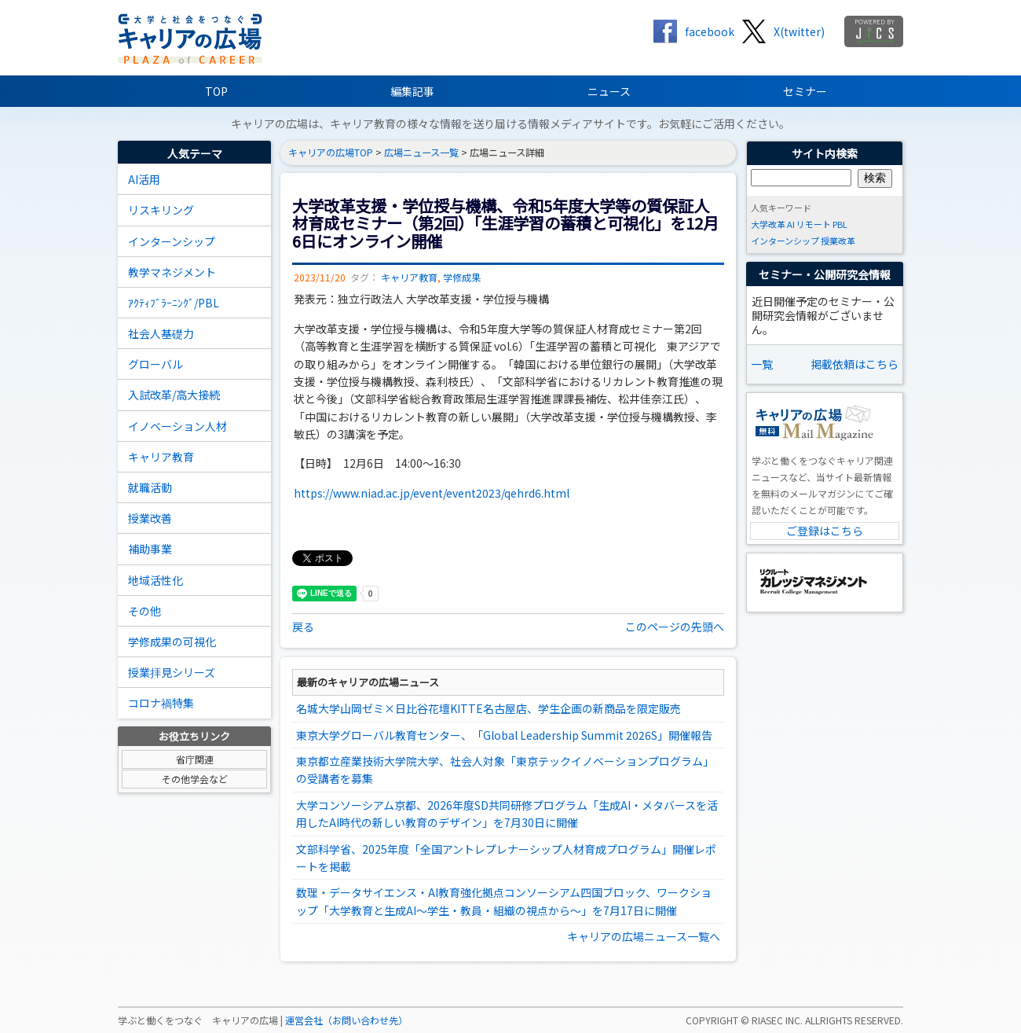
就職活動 (150, 487)
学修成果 (462, 277)
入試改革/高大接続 (174, 395)
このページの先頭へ (674, 626)
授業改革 (838, 240)
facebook (709, 31)
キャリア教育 (161, 457)
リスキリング (161, 210)
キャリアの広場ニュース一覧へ (643, 936)
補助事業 (150, 549)
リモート (813, 224)
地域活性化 (155, 580)
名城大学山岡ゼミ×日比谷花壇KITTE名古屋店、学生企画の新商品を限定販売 (488, 708)
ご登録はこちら (824, 531)
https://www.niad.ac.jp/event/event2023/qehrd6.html (431, 493)
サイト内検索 (825, 153)
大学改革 (768, 224)
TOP (216, 91)
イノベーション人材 (177, 426)
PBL (840, 224)
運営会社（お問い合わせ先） (346, 1020)
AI (791, 224)
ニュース (609, 91)
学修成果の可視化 (172, 641)
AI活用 (144, 179)
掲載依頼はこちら (854, 364)
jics (873, 31)
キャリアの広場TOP (330, 152)
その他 (144, 611)
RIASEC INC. (777, 1020)
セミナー (805, 91)
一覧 (762, 364)
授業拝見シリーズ (171, 672)
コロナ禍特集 (161, 703)
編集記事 (412, 91)
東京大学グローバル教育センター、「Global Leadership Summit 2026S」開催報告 (504, 735)
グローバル (155, 364)
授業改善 (150, 518)
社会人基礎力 (161, 333)
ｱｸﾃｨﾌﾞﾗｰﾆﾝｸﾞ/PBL (173, 303)
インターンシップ (171, 241)
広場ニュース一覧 (421, 152)
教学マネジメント (172, 272)
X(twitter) (799, 31)
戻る (303, 626)
